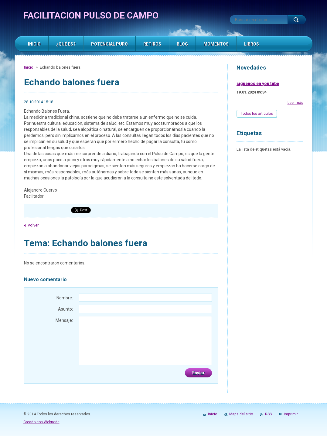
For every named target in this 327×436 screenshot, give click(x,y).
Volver (33, 225)
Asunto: (65, 309)
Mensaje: (64, 320)
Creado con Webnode (41, 422)
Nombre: (64, 297)
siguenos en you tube (258, 83)
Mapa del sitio (241, 414)
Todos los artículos (257, 113)
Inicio (28, 67)
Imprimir (291, 414)
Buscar (297, 19)
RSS (268, 414)
